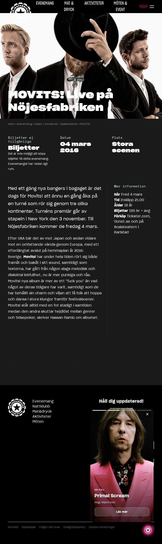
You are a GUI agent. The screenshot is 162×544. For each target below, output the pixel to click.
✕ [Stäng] (147, 414)
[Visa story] (148, 530)
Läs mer (122, 512)
